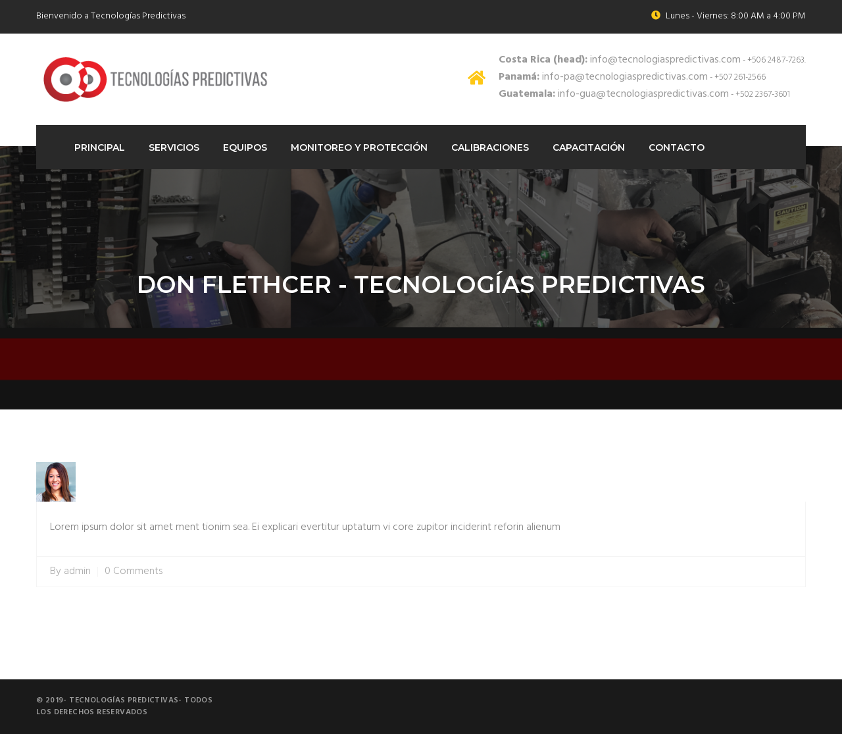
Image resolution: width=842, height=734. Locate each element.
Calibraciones (490, 147)
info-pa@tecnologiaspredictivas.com (603, 77)
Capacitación (589, 147)
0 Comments (133, 572)
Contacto (677, 147)
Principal (99, 147)
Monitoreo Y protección (359, 147)
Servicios (174, 147)
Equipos (245, 147)
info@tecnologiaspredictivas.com (620, 60)
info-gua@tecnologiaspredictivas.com (614, 94)
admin (77, 572)
